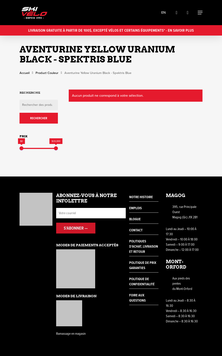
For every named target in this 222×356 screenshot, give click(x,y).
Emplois (135, 208)
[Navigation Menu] (200, 12)
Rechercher (38, 118)
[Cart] (189, 12)
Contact (136, 230)
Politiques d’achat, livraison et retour (143, 246)
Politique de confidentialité (142, 281)
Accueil (24, 72)
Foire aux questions (137, 298)
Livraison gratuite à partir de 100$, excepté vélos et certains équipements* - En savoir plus (111, 30)
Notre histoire (141, 196)
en (165, 12)
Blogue (135, 219)
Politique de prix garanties (142, 265)
